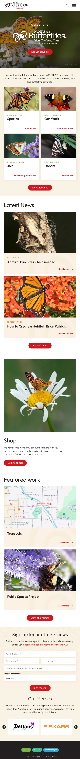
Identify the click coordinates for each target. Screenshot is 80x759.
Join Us (26, 752)
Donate (37, 752)
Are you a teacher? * (12, 676)
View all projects (40, 620)
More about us (40, 187)
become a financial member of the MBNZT (45, 647)
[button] (4, 730)
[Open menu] (74, 5)
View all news (40, 347)
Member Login (51, 752)
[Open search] (67, 5)
